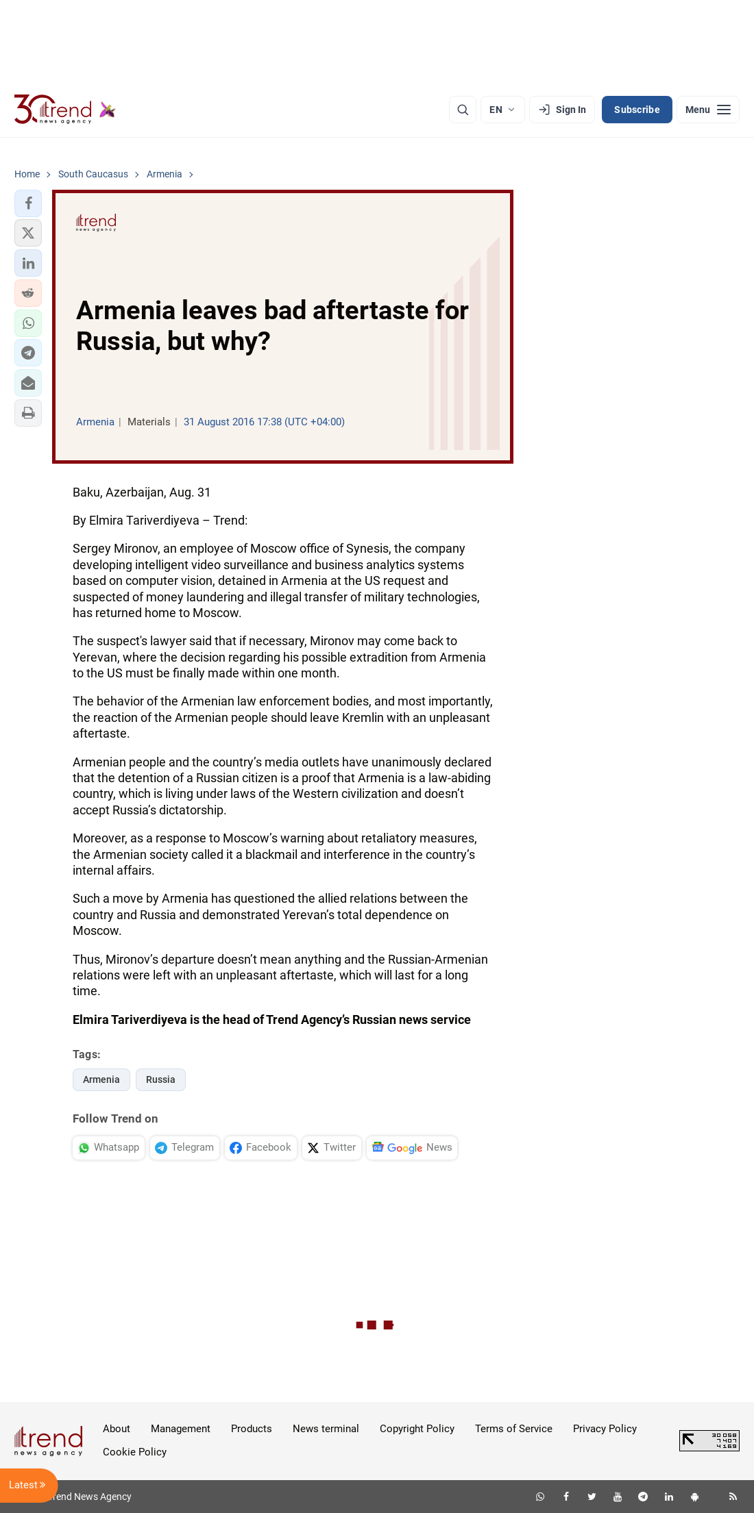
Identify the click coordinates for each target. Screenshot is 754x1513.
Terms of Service (513, 1429)
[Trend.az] (65, 110)
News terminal (326, 1429)
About (116, 1429)
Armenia (101, 1079)
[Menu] (708, 109)
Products (251, 1429)
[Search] (462, 109)
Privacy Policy (605, 1429)
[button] (28, 203)
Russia (160, 1079)
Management (180, 1429)
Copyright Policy (417, 1429)
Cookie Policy (135, 1452)
